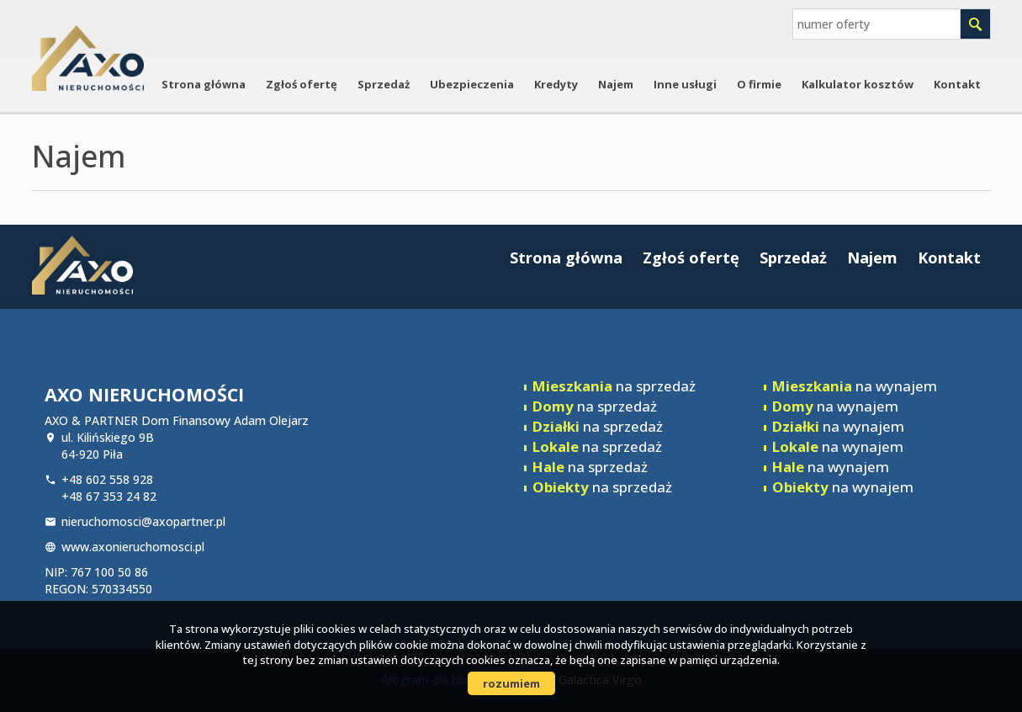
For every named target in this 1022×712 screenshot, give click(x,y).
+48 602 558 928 (107, 479)
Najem (615, 84)
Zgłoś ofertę (301, 84)
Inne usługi (685, 84)
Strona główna (204, 84)
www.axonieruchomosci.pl (132, 547)
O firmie (759, 84)
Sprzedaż (383, 84)
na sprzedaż (614, 386)
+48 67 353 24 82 (108, 496)
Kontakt (957, 84)
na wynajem (854, 386)
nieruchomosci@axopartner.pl (143, 521)
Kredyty (556, 84)
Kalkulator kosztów (857, 84)
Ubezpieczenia (472, 84)
